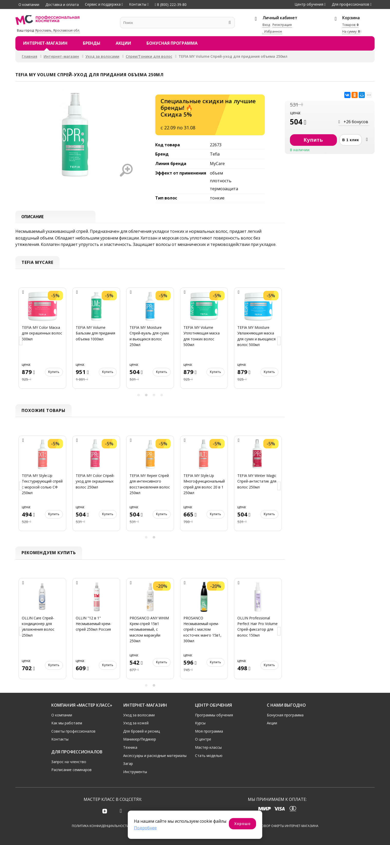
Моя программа (209, 730)
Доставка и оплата (62, 4)
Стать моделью (208, 755)
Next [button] (279, 342)
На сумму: (351, 31)
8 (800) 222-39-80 (171, 4)
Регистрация (282, 25)
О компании (28, 4)
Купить (54, 373)
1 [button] (138, 395)
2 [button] (146, 395)
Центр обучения (309, 4)
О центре (203, 738)
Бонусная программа (172, 43)
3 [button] (154, 395)
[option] (42, 342)
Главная (29, 56)
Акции (123, 43)
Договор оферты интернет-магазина (286, 826)
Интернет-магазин (45, 43)
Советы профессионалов (73, 730)
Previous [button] (21, 342)
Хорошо (242, 823)
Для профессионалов (350, 4)
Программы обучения (214, 714)
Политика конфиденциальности (100, 826)
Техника (130, 746)
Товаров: (350, 25)
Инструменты (135, 771)
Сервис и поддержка (103, 4)
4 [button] (161, 395)
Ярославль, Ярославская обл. (57, 30)
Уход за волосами (102, 56)
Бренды (91, 43)
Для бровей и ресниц (141, 730)
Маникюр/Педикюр (139, 738)
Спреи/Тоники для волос (149, 56)
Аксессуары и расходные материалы (155, 755)
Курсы (200, 722)
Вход (266, 25)
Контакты (137, 4)
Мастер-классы (208, 746)
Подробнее (145, 828)
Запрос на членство (68, 761)
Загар (128, 763)
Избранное (272, 31)
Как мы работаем (66, 722)
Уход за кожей (136, 722)
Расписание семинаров (71, 769)
